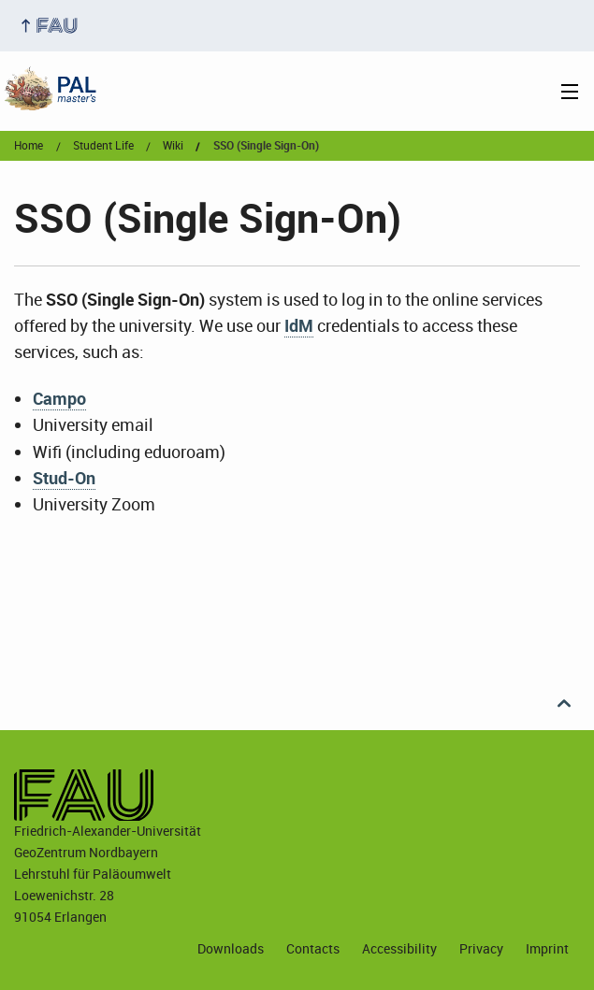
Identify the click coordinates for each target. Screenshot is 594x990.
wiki (173, 145)
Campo (59, 398)
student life (103, 145)
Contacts (313, 948)
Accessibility (399, 948)
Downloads (230, 948)
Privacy (481, 948)
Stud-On (64, 477)
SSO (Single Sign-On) (266, 145)
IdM (298, 325)
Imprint (547, 948)
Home (28, 145)
